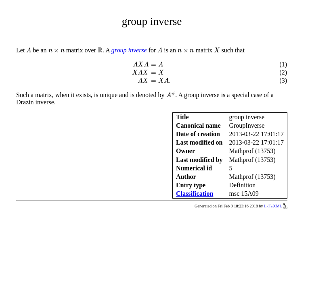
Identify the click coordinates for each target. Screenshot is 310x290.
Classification (194, 193)
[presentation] (28, 50)
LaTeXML (275, 206)
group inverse (129, 50)
